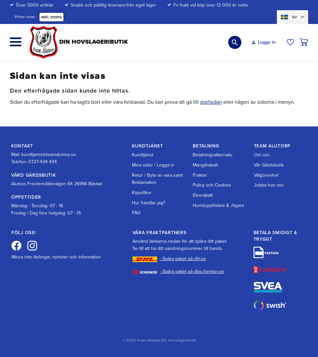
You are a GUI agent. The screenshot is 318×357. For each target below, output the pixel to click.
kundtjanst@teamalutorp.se (48, 154)
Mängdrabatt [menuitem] (205, 165)
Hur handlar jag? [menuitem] (148, 203)
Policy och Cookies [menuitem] (212, 185)
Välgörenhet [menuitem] (266, 175)
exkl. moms (51, 17)
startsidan (211, 102)
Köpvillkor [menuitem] (142, 192)
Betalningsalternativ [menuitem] (212, 155)
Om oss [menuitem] (262, 155)
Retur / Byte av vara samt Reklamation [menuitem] (157, 178)
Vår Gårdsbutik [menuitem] (269, 165)
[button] (15, 42)
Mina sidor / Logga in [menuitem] (153, 165)
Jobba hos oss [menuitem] (269, 185)
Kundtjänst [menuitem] (142, 155)
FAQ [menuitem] (136, 212)
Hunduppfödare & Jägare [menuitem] (218, 205)
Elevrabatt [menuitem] (203, 195)
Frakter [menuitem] (200, 175)
